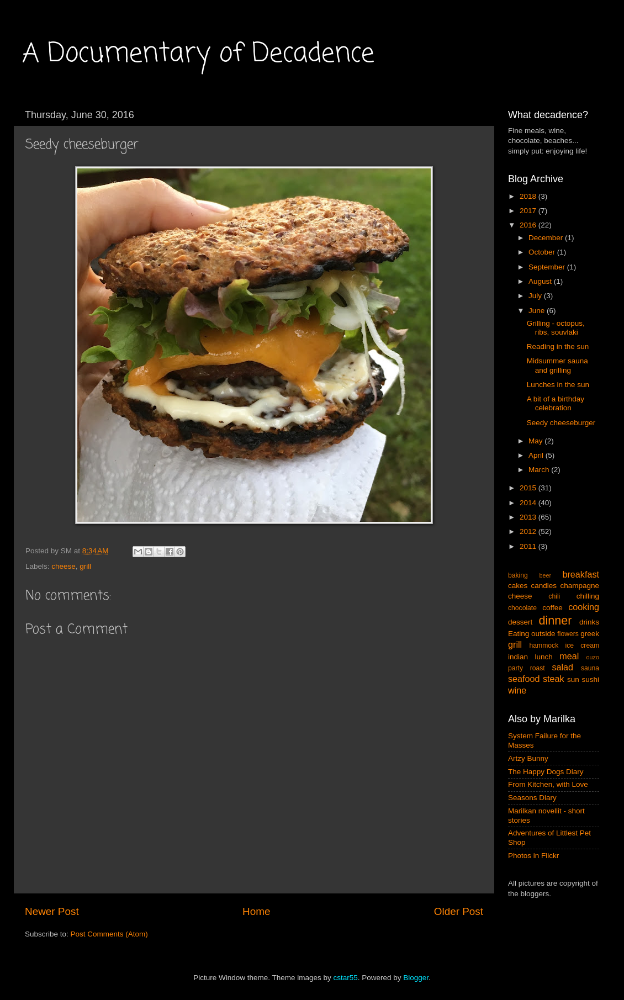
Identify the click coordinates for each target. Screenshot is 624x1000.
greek (589, 633)
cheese (63, 566)
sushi (590, 679)
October (542, 252)
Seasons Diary (532, 797)
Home (256, 911)
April (537, 455)
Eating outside (532, 633)
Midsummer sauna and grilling (557, 365)
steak (553, 679)
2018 (529, 196)
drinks (589, 622)
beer (545, 575)
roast (537, 668)
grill (85, 566)
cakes (517, 585)
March (539, 469)
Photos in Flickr (533, 855)
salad (562, 667)
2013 (529, 517)
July (536, 296)
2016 (529, 225)
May (536, 441)
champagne (579, 585)
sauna (590, 668)
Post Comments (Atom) (109, 934)
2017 (529, 211)
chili (554, 596)
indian (518, 657)
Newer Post (52, 911)
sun (573, 679)
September (547, 267)
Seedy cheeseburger (561, 423)
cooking (583, 607)
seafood (524, 679)
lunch (544, 657)
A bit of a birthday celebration (555, 403)
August (541, 281)
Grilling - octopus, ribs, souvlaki (556, 327)
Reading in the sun (558, 346)
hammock (544, 645)
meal (569, 656)
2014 (529, 503)
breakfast (580, 574)
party (515, 668)
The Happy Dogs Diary (546, 772)
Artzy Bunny (528, 758)
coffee (552, 608)
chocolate (522, 608)
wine (517, 690)
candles (544, 585)
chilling (588, 596)
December (546, 238)
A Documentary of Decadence (198, 54)
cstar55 (345, 977)
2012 (529, 531)
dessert (520, 622)
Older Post (458, 911)
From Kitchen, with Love (548, 784)
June (537, 310)
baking (518, 575)
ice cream (582, 645)
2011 (529, 546)
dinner (555, 620)
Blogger (416, 977)
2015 (529, 488)
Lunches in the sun (558, 384)
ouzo (592, 657)
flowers (567, 634)
